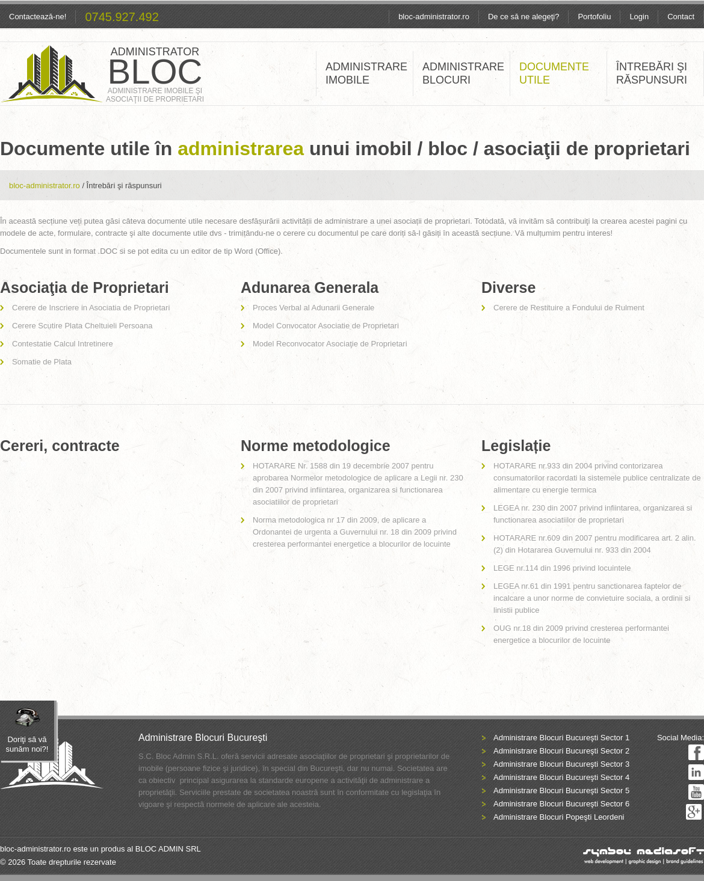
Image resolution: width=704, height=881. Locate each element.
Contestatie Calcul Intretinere (62, 343)
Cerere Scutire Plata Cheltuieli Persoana (82, 325)
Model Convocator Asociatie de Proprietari (326, 325)
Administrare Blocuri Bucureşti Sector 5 (561, 790)
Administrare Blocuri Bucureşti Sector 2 (561, 750)
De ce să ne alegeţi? (524, 16)
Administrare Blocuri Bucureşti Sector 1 (561, 737)
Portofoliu (594, 16)
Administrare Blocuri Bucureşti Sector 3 (561, 764)
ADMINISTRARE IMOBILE (366, 73)
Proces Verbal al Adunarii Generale (313, 307)
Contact (680, 16)
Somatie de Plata (42, 361)
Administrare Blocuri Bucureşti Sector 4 (561, 777)
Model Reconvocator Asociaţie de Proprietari (330, 343)
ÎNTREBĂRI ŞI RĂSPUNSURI (651, 73)
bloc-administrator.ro (433, 16)
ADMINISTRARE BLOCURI (463, 73)
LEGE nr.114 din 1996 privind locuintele (562, 567)
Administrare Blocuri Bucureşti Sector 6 (561, 803)
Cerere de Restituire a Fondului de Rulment (568, 307)
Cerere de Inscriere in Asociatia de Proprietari (91, 307)
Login (639, 16)
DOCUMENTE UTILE (554, 73)
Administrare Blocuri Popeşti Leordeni (559, 816)
